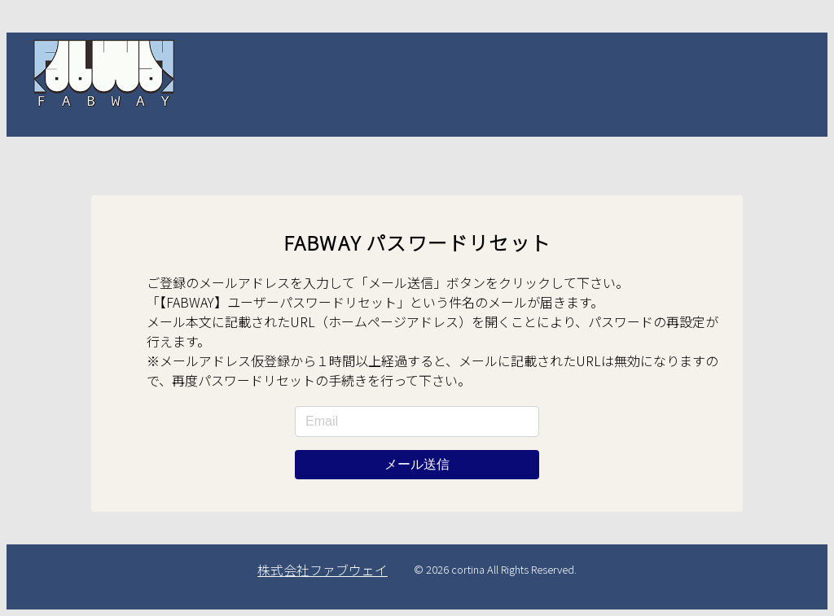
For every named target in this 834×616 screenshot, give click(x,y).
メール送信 (417, 464)
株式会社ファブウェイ (322, 569)
